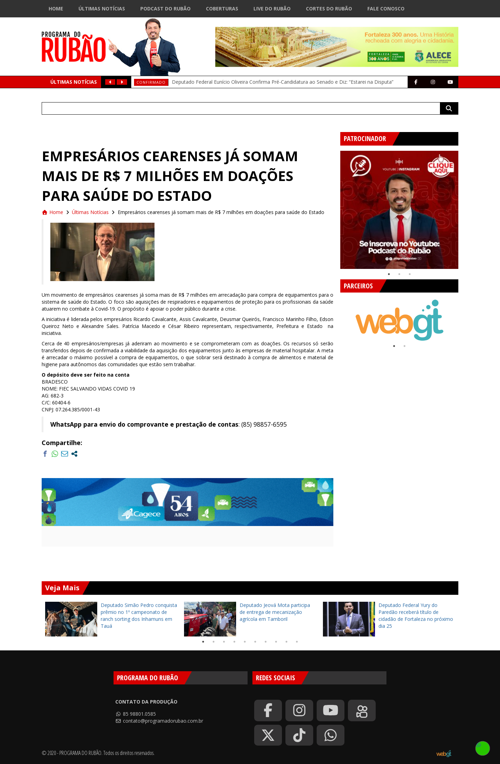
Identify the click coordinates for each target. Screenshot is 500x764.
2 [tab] (399, 274)
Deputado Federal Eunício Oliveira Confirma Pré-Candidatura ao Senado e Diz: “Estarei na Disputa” (282, 82)
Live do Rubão (272, 8)
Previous (335, 207)
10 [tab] (296, 641)
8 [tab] (276, 641)
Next (463, 207)
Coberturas (222, 8)
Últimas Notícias (101, 8)
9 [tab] (286, 641)
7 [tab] (265, 641)
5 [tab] (244, 641)
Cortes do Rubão (329, 8)
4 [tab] (234, 641)
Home (56, 8)
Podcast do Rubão (165, 8)
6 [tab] (255, 641)
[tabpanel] (399, 210)
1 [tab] (388, 274)
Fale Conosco (386, 8)
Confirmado (151, 82)
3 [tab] (409, 274)
